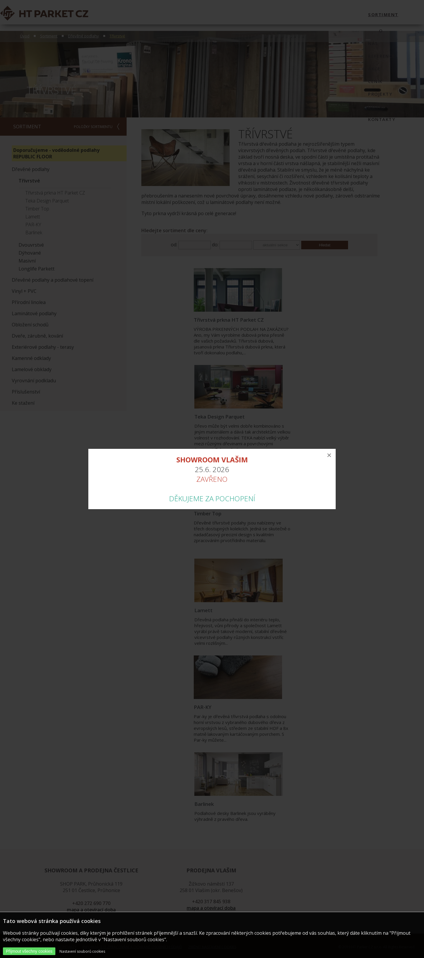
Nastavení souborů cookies (82, 951)
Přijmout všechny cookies (29, 951)
